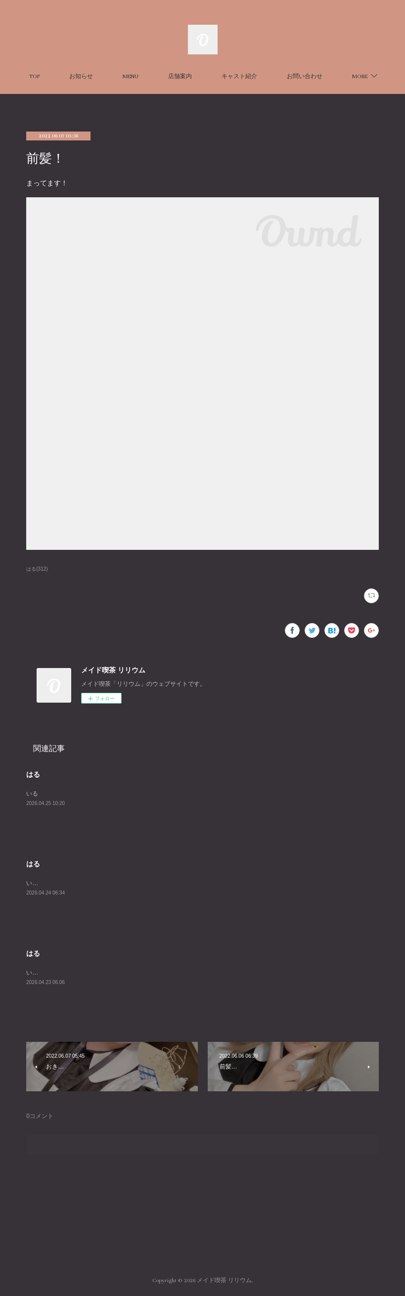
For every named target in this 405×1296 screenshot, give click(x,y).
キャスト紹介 (272, 76)
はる (33, 774)
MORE (327, 76)
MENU (163, 76)
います (35, 883)
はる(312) (36, 569)
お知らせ (114, 76)
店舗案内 (213, 76)
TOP (67, 76)
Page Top (202, 1240)
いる (32, 793)
